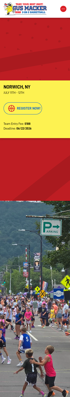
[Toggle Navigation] (63, 9)
